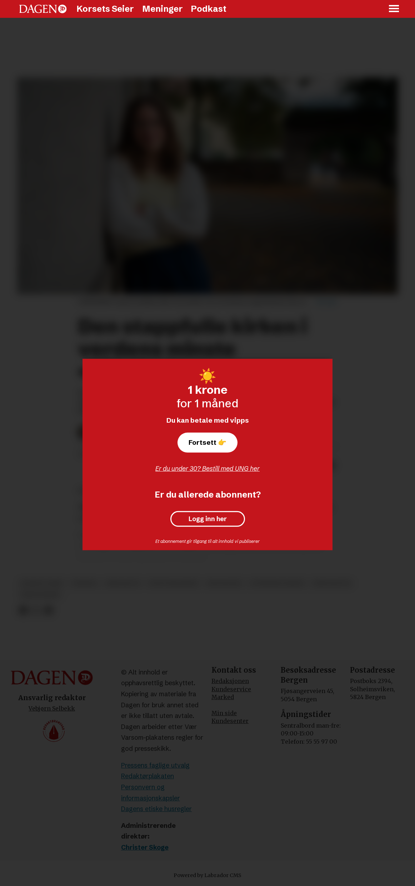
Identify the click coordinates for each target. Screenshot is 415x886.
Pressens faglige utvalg (155, 765)
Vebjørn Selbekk (52, 708)
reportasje (224, 583)
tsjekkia (84, 583)
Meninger (162, 9)
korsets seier (42, 583)
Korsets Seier (105, 9)
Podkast (208, 9)
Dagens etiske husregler (156, 809)
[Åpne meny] (394, 9)
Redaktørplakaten (147, 776)
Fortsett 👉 (207, 442)
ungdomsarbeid (173, 583)
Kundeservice (231, 689)
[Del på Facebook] (23, 610)
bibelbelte (123, 583)
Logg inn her (208, 519)
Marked (222, 697)
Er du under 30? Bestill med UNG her (207, 468)
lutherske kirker (277, 583)
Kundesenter (230, 720)
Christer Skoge (145, 847)
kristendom (331, 583)
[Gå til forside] (43, 9)
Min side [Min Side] (224, 713)
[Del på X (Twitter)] (36, 610)
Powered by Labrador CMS (207, 875)
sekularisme (40, 595)
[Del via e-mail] (48, 610)
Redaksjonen (230, 680)
